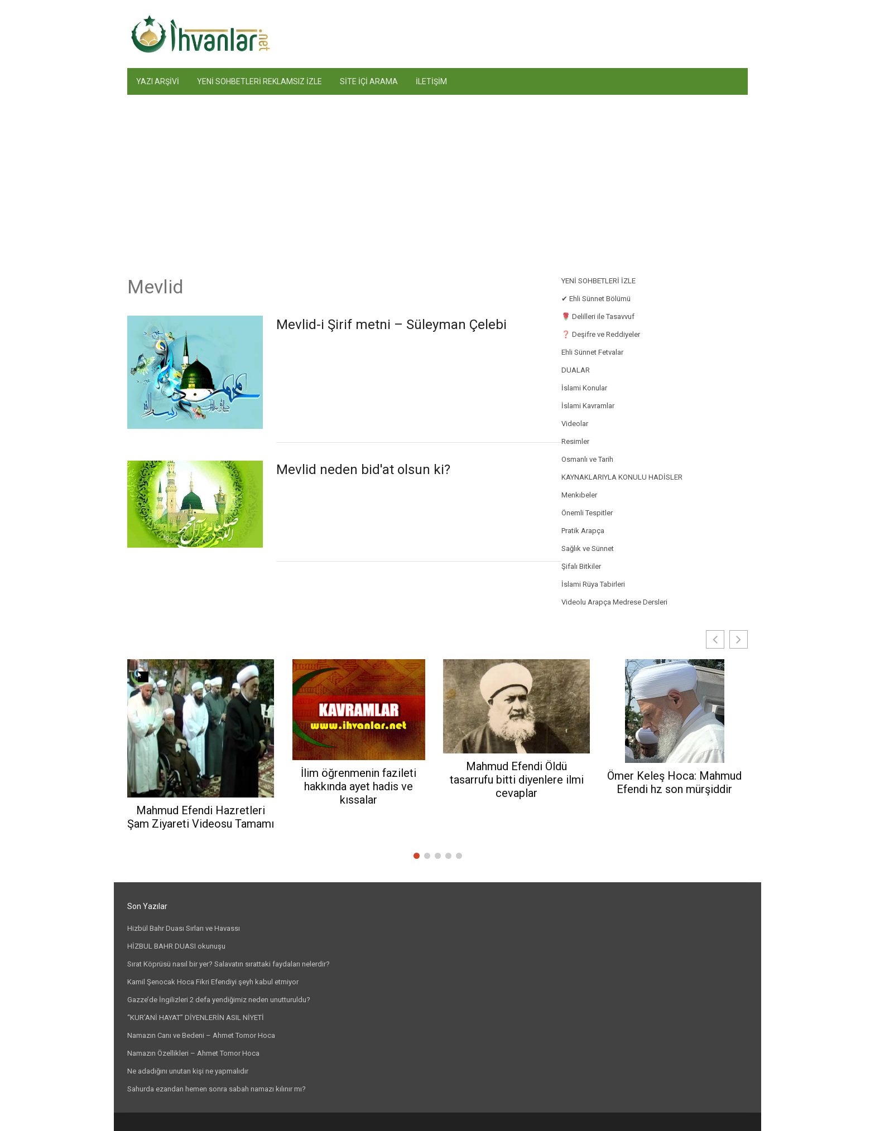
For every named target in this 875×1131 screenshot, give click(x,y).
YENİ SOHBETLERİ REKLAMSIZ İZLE (259, 81)
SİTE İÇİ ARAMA (369, 81)
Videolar (574, 423)
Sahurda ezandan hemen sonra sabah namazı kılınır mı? (216, 1089)
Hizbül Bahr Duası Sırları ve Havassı (183, 928)
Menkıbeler (579, 495)
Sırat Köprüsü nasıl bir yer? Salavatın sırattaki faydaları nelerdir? (228, 964)
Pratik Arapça (582, 530)
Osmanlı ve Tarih (587, 459)
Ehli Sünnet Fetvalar (592, 352)
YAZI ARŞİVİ (157, 81)
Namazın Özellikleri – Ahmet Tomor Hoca (193, 1053)
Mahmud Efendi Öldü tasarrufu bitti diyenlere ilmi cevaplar (517, 780)
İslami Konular (584, 388)
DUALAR (575, 370)
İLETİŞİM (431, 81)
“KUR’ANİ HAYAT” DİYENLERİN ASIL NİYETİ (195, 1017)
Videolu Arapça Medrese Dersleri (614, 602)
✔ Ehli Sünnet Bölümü (596, 298)
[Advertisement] (437, 178)
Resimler (575, 441)
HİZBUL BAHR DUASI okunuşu (176, 946)
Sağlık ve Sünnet (587, 548)
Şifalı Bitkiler (581, 566)
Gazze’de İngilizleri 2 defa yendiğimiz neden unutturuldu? (218, 999)
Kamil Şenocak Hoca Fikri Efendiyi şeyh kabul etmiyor (213, 982)
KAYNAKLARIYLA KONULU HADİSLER (621, 477)
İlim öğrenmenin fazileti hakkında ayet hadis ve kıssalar (358, 786)
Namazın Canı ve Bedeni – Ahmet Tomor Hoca (201, 1035)
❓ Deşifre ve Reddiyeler (600, 334)
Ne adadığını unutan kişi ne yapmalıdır (187, 1071)
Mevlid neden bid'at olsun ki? (363, 469)
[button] (738, 639)
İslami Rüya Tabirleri (593, 584)
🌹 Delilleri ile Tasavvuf (597, 316)
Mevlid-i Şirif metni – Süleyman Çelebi (391, 324)
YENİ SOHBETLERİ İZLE (598, 281)
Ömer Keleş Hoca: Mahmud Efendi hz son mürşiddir (674, 782)
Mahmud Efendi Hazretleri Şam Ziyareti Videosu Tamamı (200, 817)
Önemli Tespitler (587, 513)
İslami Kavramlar (587, 406)
